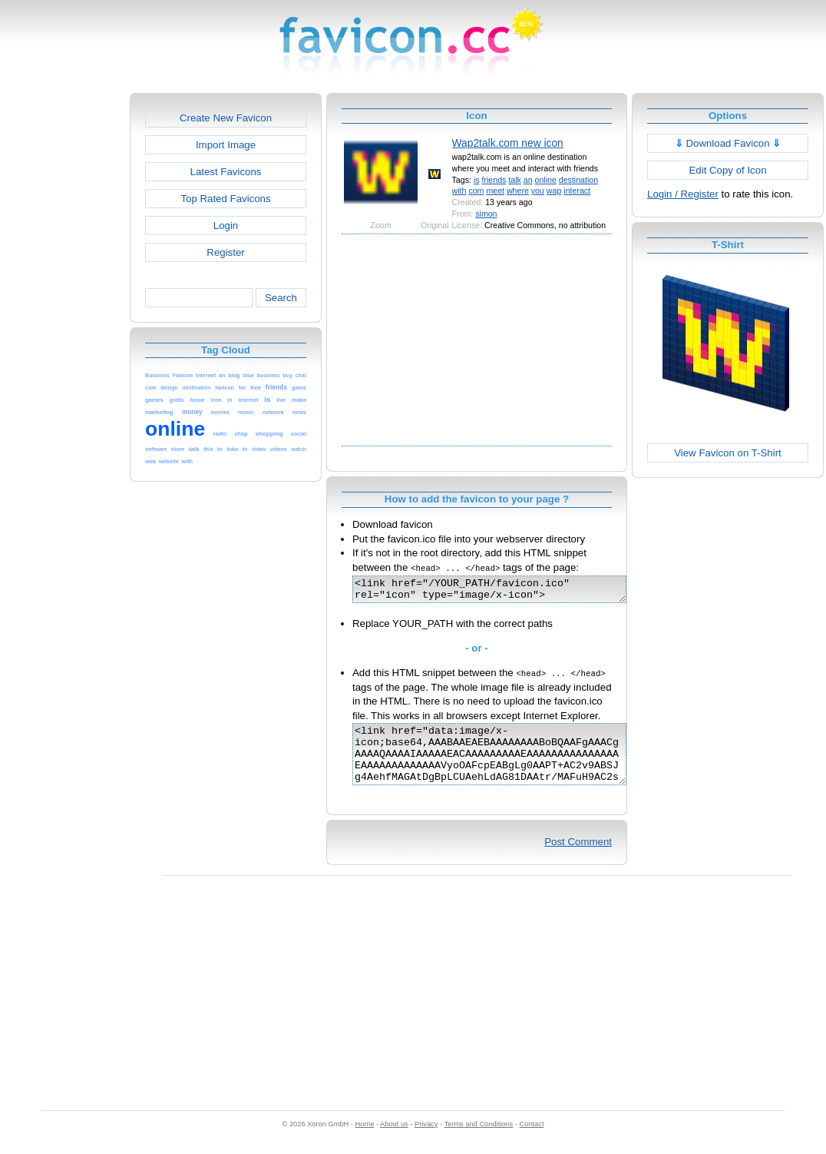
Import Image (226, 145)
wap (554, 190)
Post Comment (578, 858)
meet (495, 190)
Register (225, 252)
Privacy (426, 1140)
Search (281, 297)
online (546, 179)
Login (225, 225)
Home (365, 1140)
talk (514, 179)
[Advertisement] (63, 323)
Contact (532, 1140)
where (518, 190)
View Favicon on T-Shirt (727, 453)
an (528, 179)
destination (578, 179)
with (459, 190)
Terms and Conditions (478, 1140)
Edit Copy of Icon (727, 170)
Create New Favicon (226, 118)
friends (494, 179)
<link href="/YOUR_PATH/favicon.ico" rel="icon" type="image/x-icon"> (505, 591)
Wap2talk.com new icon (507, 143)
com (476, 190)
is (477, 179)
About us (394, 1140)
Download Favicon (728, 143)
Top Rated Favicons (225, 198)
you (537, 190)
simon (486, 213)
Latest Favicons (226, 171)
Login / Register (683, 194)
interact (576, 190)
